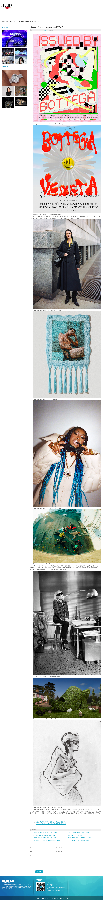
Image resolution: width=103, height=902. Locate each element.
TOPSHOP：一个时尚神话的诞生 (77, 835)
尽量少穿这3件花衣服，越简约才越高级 (78, 840)
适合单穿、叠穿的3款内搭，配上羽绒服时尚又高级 (46, 840)
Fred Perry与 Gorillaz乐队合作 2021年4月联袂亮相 (51, 824)
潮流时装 (14, 21)
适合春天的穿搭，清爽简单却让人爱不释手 (44, 837)
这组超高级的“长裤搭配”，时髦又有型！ (78, 832)
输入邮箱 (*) (59, 851)
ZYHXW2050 (63, 900)
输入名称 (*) (59, 847)
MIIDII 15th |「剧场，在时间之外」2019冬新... (80, 837)
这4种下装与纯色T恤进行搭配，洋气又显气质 (45, 832)
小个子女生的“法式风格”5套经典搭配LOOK (44, 835)
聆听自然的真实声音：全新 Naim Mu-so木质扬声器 (51, 822)
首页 (10, 21)
